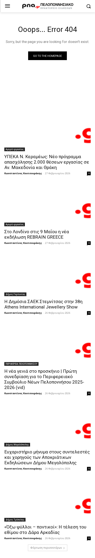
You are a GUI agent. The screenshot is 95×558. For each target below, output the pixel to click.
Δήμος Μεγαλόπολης (17, 444)
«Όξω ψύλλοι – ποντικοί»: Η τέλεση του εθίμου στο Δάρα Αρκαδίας (45, 529)
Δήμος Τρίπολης (15, 519)
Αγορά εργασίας (15, 149)
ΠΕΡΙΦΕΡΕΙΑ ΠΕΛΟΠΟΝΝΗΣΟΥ (21, 363)
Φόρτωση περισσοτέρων (47, 548)
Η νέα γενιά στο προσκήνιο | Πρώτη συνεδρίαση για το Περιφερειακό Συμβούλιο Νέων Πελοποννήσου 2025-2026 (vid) (44, 379)
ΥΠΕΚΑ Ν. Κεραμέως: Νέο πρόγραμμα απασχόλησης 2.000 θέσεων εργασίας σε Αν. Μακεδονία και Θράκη (46, 162)
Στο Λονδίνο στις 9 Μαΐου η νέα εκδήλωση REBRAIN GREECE (36, 234)
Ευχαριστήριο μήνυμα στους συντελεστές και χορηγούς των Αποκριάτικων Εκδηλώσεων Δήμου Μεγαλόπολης (47, 457)
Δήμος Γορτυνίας (15, 294)
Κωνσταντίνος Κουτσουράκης (23, 173)
